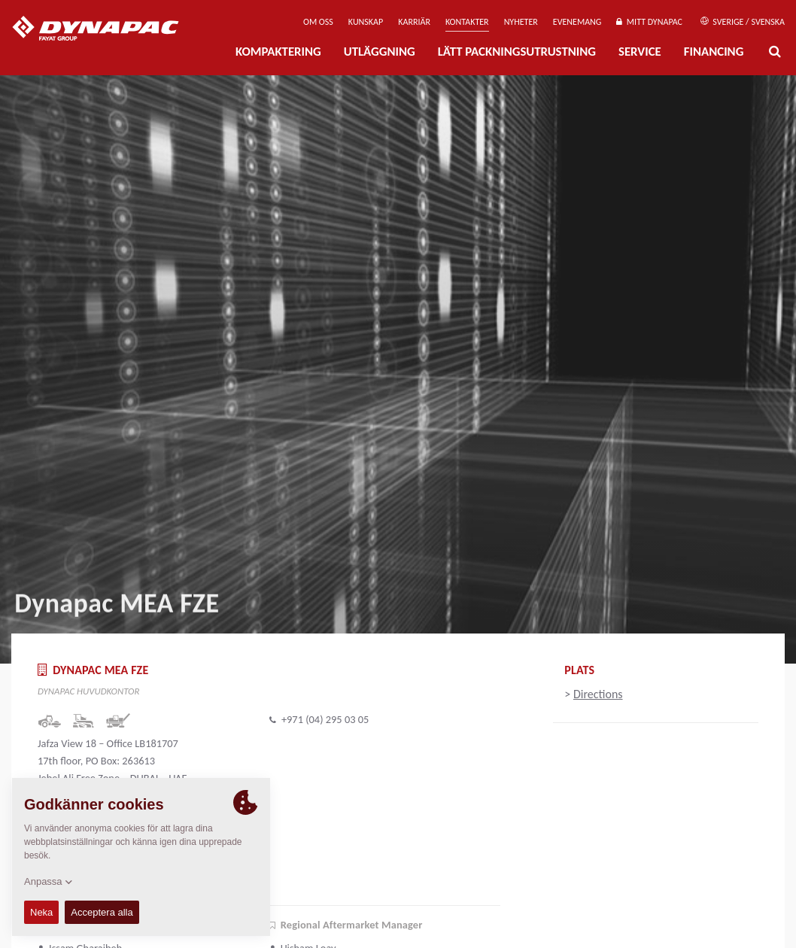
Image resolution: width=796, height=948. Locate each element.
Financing (714, 51)
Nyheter (521, 22)
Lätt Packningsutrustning (517, 51)
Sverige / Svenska (742, 22)
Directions (598, 694)
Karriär (414, 22)
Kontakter (467, 22)
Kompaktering (278, 51)
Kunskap (365, 22)
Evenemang (577, 22)
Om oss (318, 22)
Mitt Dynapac (649, 22)
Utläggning (379, 51)
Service (639, 51)
